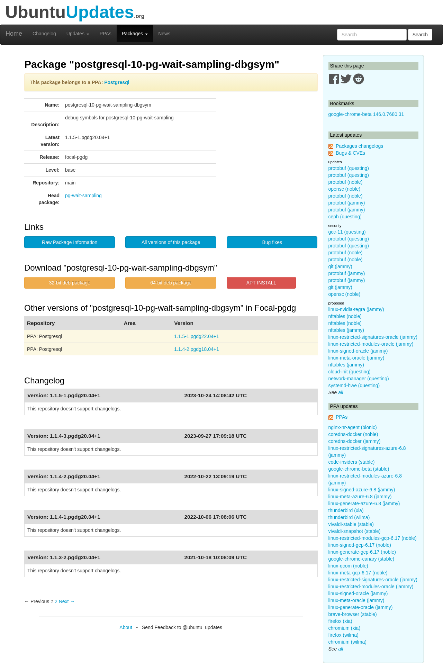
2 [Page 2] (56, 601)
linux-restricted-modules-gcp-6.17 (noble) (372, 538)
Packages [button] (135, 33)
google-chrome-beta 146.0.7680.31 (366, 114)
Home (14, 33)
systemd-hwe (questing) (354, 385)
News (164, 33)
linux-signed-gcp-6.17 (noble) (359, 545)
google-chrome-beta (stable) (358, 469)
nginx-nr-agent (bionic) (352, 427)
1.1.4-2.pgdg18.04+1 (196, 349)
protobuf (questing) (348, 168)
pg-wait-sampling (83, 195)
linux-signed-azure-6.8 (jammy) (361, 489)
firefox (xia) (340, 621)
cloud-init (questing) (349, 371)
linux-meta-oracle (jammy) (356, 358)
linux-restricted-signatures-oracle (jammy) (373, 337)
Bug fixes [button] (272, 242)
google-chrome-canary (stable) (361, 559)
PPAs (105, 33)
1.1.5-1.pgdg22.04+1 (196, 336)
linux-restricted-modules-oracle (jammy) (371, 344)
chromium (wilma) (347, 642)
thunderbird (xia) (346, 510)
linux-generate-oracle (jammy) (360, 607)
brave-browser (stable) (352, 614)
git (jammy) (340, 266)
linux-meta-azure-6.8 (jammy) (360, 496)
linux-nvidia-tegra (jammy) (356, 309)
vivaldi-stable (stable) (351, 524)
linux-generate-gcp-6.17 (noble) (362, 552)
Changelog (44, 33)
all (340, 392)
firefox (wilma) (343, 635)
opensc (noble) (344, 189)
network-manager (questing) (358, 378)
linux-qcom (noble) (348, 566)
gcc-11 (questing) (347, 232)
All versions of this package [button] (171, 242)
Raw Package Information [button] (69, 242)
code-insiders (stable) (351, 462)
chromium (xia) (344, 628)
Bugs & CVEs (350, 153)
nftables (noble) (345, 316)
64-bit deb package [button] (170, 282)
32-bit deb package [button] (69, 282)
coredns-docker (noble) (353, 434)
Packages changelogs (359, 146)
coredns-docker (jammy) (354, 441)
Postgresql (116, 82)
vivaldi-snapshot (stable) (354, 531)
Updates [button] (77, 33)
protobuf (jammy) (346, 203)
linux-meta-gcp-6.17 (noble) (358, 572)
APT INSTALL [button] (261, 282)
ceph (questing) (345, 216)
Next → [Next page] (67, 601)
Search (420, 34)
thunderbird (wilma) (349, 517)
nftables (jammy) (346, 330)
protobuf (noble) (345, 182)
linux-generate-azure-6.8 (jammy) (364, 503)
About (125, 627)
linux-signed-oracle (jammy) (358, 351)
